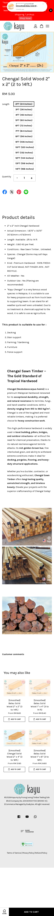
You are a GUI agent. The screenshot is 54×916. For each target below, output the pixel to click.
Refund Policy (41, 853)
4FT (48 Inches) (23, 114)
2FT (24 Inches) (23, 104)
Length (5, 104)
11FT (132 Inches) (24, 152)
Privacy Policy (28, 853)
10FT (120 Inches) (24, 147)
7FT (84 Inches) (23, 131)
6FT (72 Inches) (23, 125)
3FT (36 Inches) (23, 109)
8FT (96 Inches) (23, 136)
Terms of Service (14, 853)
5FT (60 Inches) (23, 120)
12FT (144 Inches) (24, 158)
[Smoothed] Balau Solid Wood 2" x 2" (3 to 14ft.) (27, 5)
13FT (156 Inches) (24, 163)
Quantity (6, 176)
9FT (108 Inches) (24, 141)
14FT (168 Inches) (24, 168)
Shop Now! (25, 18)
